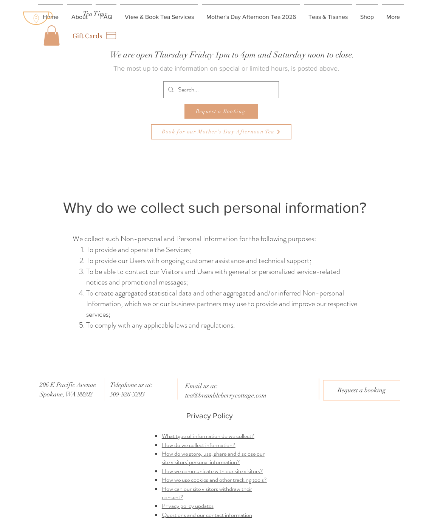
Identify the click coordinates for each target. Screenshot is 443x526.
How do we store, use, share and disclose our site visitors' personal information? (213, 457)
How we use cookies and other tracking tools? (214, 479)
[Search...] (220, 90)
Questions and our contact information (207, 515)
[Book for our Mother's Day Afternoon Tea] (221, 131)
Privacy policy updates (188, 505)
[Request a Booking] (221, 111)
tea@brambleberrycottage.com (225, 395)
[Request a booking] (361, 390)
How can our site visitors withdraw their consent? (207, 492)
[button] (51, 35)
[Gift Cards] (95, 35)
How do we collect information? (198, 445)
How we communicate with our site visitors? (212, 471)
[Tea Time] (95, 14)
